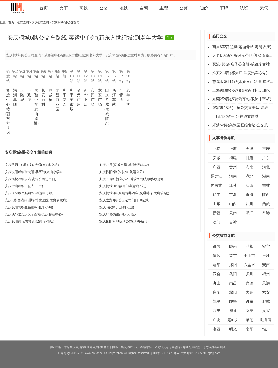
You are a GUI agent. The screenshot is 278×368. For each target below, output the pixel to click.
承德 (249, 320)
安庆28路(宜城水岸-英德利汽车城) (124, 165)
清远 (216, 256)
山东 (216, 204)
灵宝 (266, 311)
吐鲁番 (266, 320)
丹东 (249, 301)
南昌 (233, 283)
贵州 (233, 167)
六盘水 (249, 265)
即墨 (233, 301)
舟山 (216, 283)
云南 (233, 213)
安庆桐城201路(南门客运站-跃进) (123, 186)
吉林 (266, 185)
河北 (266, 167)
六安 (266, 292)
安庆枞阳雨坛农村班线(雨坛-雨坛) (29, 221)
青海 (249, 195)
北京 (216, 149)
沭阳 (233, 265)
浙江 (249, 213)
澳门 (216, 222)
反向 (169, 38)
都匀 (216, 246)
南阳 (249, 329)
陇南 (233, 246)
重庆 (266, 149)
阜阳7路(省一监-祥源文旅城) (236, 116)
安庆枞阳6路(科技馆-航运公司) (121, 172)
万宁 (216, 311)
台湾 (233, 222)
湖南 (266, 176)
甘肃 (249, 158)
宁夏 (233, 195)
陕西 (266, 195)
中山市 (249, 256)
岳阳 (233, 274)
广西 (216, 167)
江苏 (233, 185)
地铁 (123, 8)
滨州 (249, 274)
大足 (249, 292)
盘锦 (249, 283)
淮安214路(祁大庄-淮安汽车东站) (240, 73)
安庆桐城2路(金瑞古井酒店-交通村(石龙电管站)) (134, 193)
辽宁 (216, 195)
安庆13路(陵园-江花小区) (117, 214)
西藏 (266, 204)
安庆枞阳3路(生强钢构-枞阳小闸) (29, 207)
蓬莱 (216, 265)
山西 (233, 204)
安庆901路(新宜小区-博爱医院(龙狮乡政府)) (131, 179)
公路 (184, 8)
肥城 (266, 301)
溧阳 (233, 292)
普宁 (233, 256)
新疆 (216, 213)
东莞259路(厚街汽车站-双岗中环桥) (241, 99)
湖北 (249, 176)
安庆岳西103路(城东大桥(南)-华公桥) (32, 165)
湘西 (216, 329)
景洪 (266, 283)
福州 (266, 274)
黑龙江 (216, 176)
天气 (264, 8)
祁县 (233, 311)
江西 (249, 185)
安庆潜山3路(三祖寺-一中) (24, 186)
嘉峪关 (233, 320)
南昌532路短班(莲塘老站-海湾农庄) (241, 47)
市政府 (29, 95)
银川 (266, 329)
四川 (249, 204)
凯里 (216, 301)
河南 (233, 176)
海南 (249, 167)
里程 (163, 8)
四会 (216, 274)
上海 (233, 149)
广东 (266, 158)
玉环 (266, 256)
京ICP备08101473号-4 (164, 353)
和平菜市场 (72, 99)
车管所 (121, 95)
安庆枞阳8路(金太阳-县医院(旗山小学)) (33, 172)
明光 (233, 329)
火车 (63, 8)
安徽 (216, 158)
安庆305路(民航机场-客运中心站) (29, 193)
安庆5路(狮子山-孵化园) (116, 207)
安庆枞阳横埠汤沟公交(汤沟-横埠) (124, 221)
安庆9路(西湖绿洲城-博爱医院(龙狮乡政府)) (36, 200)
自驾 (143, 8)
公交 (103, 8)
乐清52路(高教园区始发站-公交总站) (242, 125)
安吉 (266, 265)
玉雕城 (22, 95)
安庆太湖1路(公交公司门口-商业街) (125, 200)
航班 (244, 8)
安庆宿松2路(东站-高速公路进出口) (30, 179)
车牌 (224, 8)
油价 (204, 8)
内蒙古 (216, 185)
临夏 (249, 311)
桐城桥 (50, 95)
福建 (233, 158)
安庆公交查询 (40, 22)
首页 (43, 8)
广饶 (216, 320)
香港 (266, 213)
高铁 (83, 8)
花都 (249, 246)
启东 (216, 292)
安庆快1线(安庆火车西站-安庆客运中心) (34, 214)
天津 (249, 149)
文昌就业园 (57, 99)
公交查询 (23, 22)
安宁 (266, 246)
